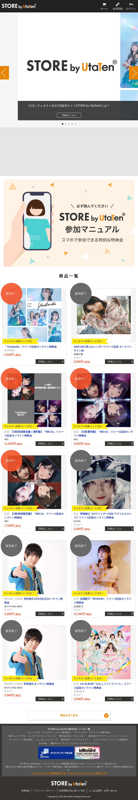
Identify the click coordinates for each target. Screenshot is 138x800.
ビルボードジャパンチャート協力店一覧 (87, 773)
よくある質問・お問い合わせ (103, 790)
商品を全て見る (69, 715)
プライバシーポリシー (44, 790)
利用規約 (25, 790)
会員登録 (118, 8)
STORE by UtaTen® (19, 6)
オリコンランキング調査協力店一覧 (48, 773)
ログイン (131, 8)
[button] (62, 124)
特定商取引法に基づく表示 (72, 790)
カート (104, 8)
